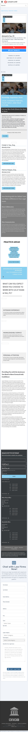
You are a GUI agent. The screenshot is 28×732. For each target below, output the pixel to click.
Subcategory (5, 637)
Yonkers (15, 10)
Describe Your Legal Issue (8, 643)
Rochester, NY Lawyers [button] (14, 62)
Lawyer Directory (4, 10)
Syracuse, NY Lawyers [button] (14, 60)
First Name (5, 584)
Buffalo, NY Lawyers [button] (14, 65)
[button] (14, 47)
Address (4, 608)
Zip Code (5, 625)
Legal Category (6, 632)
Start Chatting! (14, 669)
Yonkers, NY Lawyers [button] (14, 55)
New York (11, 10)
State (4, 620)
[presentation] (14, 664)
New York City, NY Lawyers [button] (14, 58)
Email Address (6, 596)
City (4, 615)
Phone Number (6, 601)
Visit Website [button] (14, 50)
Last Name (5, 589)
